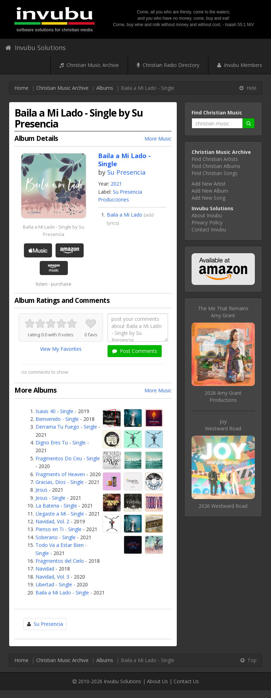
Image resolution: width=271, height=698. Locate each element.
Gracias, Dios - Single (60, 482)
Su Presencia (126, 172)
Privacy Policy (207, 222)
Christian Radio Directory (168, 65)
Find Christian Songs (215, 173)
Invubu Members (239, 65)
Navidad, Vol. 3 (52, 576)
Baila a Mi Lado (124, 214)
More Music (158, 138)
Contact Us (186, 681)
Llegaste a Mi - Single (60, 513)
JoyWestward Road (223, 425)
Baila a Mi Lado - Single (62, 592)
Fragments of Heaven (60, 474)
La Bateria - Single (56, 505)
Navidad (45, 568)
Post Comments (134, 351)
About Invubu (207, 215)
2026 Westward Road (223, 506)
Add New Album (210, 190)
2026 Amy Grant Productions (223, 396)
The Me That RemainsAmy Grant (223, 312)
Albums (104, 88)
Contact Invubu (209, 229)
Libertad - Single (54, 584)
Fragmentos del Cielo (60, 560)
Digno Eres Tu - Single (61, 442)
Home (21, 88)
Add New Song (208, 197)
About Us (157, 681)
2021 (116, 183)
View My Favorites (61, 348)
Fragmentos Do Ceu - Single (68, 458)
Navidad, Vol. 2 (52, 521)
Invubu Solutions (35, 47)
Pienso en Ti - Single (59, 529)
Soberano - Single (56, 537)
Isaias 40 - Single (54, 411)
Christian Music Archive (89, 65)
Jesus (41, 489)
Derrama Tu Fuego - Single (66, 426)
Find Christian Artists (215, 159)
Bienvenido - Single (57, 419)
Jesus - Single (50, 497)
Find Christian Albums (216, 166)
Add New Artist (209, 183)
